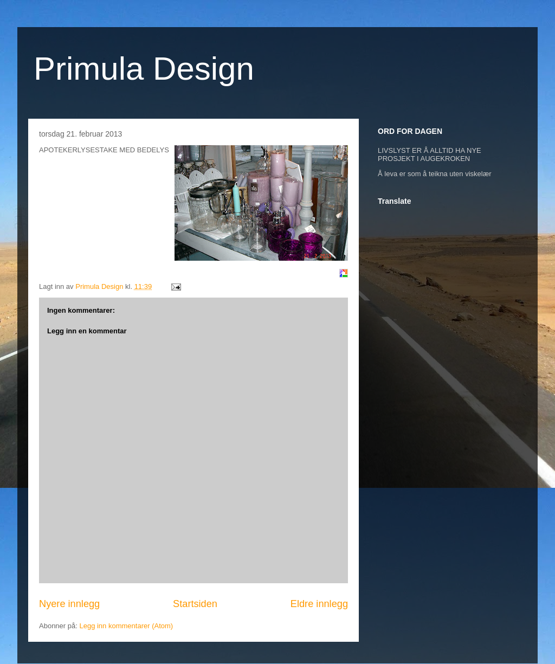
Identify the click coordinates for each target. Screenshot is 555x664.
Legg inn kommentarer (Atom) (126, 626)
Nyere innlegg (69, 603)
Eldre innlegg (319, 603)
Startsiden (195, 603)
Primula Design (144, 68)
